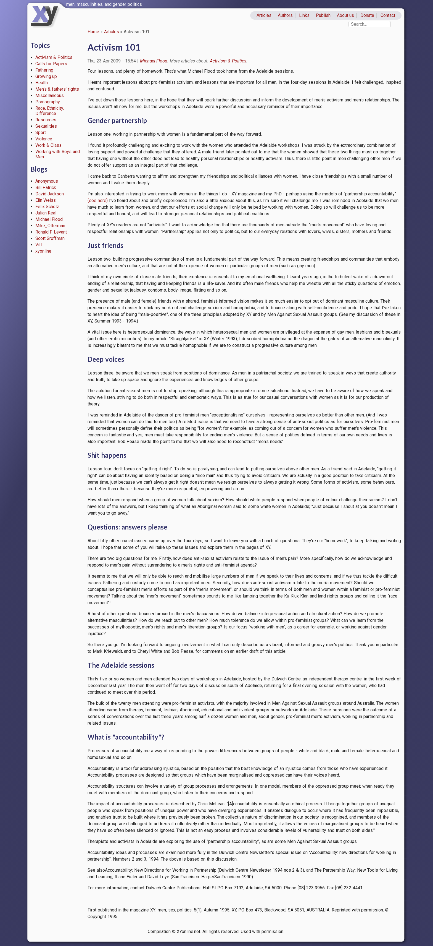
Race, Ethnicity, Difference (49, 111)
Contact (388, 15)
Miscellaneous (49, 95)
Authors (285, 15)
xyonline (43, 251)
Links (304, 15)
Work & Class (48, 145)
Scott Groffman (50, 238)
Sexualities (46, 126)
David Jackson (49, 193)
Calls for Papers (51, 63)
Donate (367, 15)
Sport (40, 132)
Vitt (38, 244)
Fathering (44, 70)
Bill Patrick (45, 187)
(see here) (98, 200)
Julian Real (46, 213)
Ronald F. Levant (51, 232)
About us (345, 15)
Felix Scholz (47, 206)
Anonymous (46, 181)
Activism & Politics (54, 57)
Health (41, 82)
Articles (264, 15)
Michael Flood (49, 219)
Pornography (47, 101)
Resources (45, 119)
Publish (323, 15)
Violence (43, 138)
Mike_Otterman (50, 225)
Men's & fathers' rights (57, 89)
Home (93, 31)
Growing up (46, 76)
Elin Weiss (45, 200)
